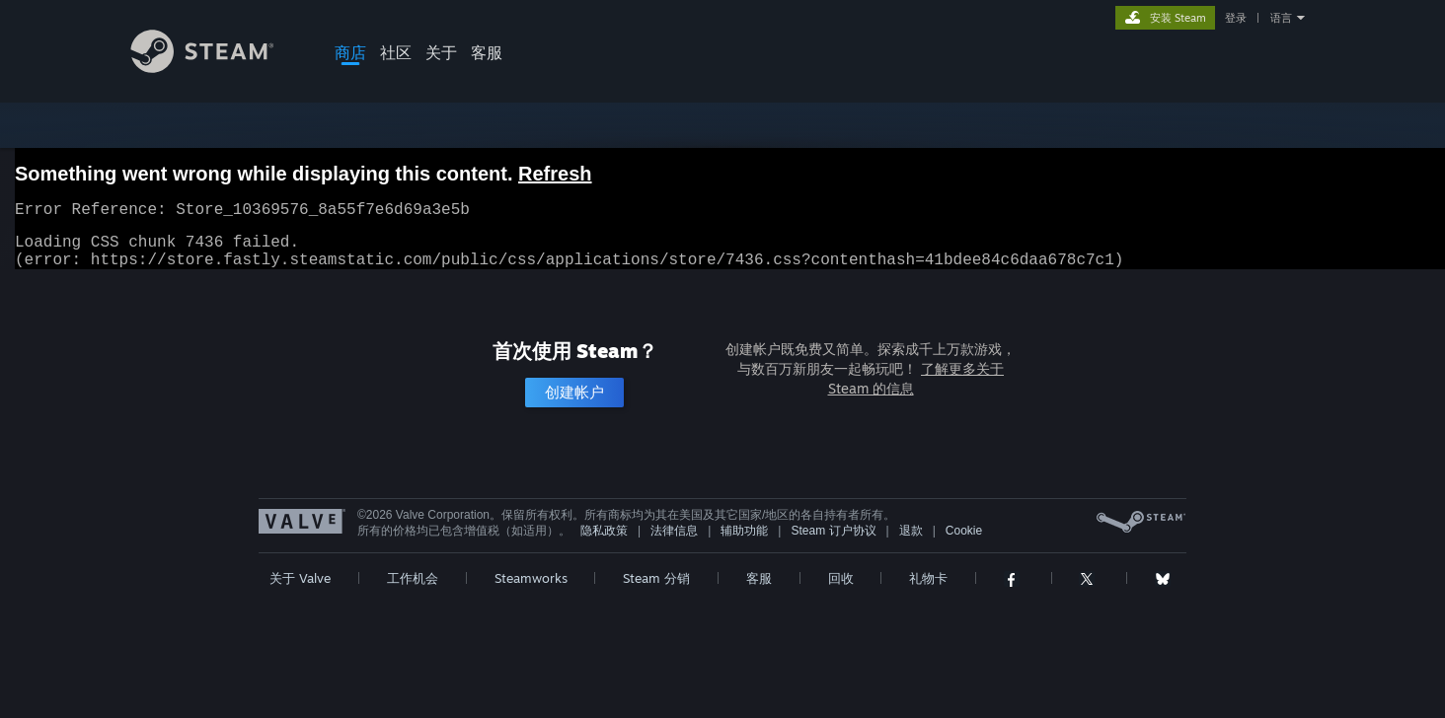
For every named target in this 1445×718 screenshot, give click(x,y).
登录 (1236, 18)
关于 (441, 52)
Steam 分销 (656, 590)
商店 (350, 52)
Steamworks (531, 590)
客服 (486, 52)
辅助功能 (744, 542)
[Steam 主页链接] (217, 67)
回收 (841, 590)
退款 (911, 542)
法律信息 (674, 542)
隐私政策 (604, 542)
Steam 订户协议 (833, 542)
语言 (1281, 18)
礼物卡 (928, 590)
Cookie (964, 542)
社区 (396, 52)
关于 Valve (300, 590)
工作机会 (412, 590)
